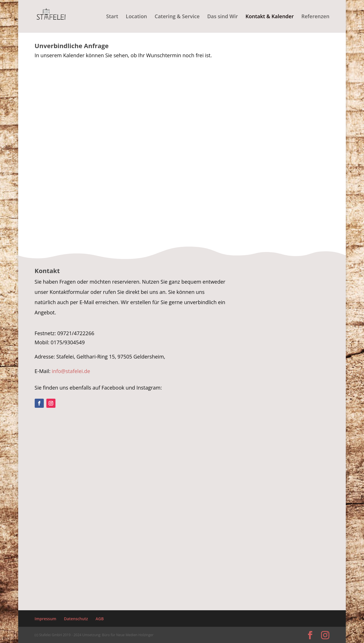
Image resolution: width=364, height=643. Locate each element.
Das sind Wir (222, 17)
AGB (100, 618)
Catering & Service (177, 17)
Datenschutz (76, 618)
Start (112, 17)
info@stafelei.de (71, 371)
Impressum (45, 618)
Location (136, 17)
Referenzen (315, 17)
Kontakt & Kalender (269, 17)
